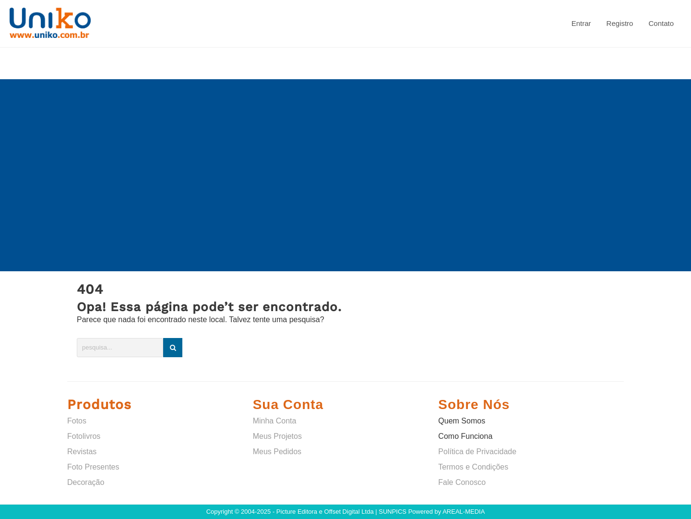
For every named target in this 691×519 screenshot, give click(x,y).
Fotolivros (83, 436)
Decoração (85, 482)
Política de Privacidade (477, 451)
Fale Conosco (462, 482)
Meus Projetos (277, 436)
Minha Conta (275, 421)
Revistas (81, 451)
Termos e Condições (473, 467)
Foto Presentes (93, 467)
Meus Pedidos (277, 451)
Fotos (76, 421)
